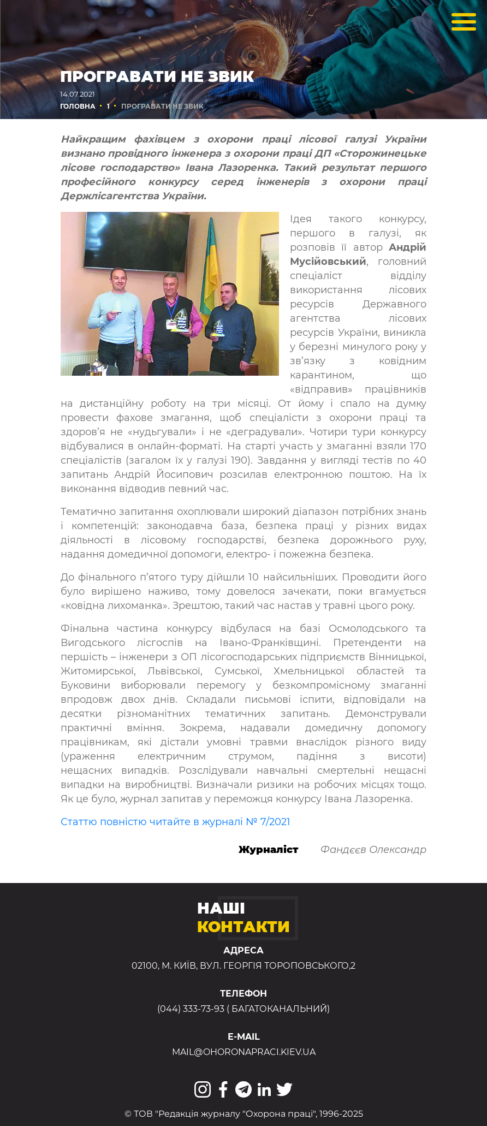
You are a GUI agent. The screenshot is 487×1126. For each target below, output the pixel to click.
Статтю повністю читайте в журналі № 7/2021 (175, 822)
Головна (78, 106)
